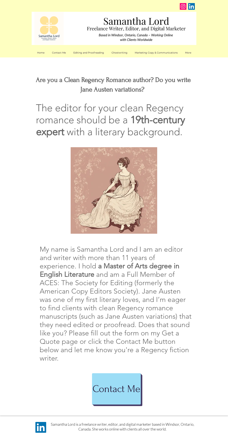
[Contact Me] (116, 389)
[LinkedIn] (191, 6)
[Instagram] (183, 6)
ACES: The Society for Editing (86, 283)
